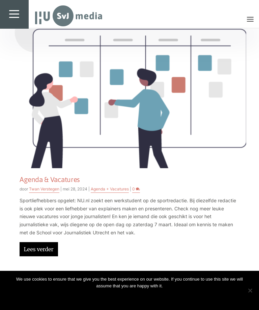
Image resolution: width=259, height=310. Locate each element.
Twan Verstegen (44, 188)
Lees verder (38, 249)
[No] (250, 290)
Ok (129, 297)
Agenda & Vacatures (50, 179)
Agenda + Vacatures (110, 188)
